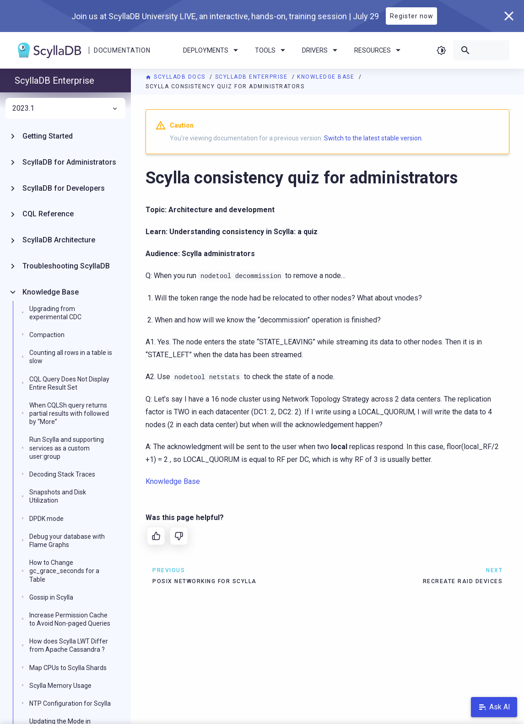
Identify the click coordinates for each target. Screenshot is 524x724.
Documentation (122, 50)
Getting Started (47, 136)
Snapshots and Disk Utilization (57, 496)
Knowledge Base (327, 77)
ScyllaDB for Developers (63, 188)
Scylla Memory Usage (60, 685)
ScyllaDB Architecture (58, 240)
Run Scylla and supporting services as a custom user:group (66, 448)
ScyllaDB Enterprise (252, 77)
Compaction (47, 334)
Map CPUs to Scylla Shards (68, 667)
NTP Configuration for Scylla (70, 703)
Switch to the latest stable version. (373, 138)
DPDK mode (46, 518)
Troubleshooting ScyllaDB (66, 266)
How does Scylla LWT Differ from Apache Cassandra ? (68, 645)
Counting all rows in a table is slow (70, 357)
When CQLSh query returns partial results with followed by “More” (69, 413)
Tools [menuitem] (271, 50)
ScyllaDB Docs (176, 77)
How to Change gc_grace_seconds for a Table (64, 571)
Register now (411, 16)
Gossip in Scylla (51, 597)
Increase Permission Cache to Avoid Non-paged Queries (69, 619)
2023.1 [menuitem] (65, 108)
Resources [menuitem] (379, 50)
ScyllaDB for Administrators (69, 162)
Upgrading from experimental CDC (55, 313)
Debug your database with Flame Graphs (67, 540)
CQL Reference (48, 213)
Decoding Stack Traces (62, 474)
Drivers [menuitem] (321, 50)
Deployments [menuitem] (212, 50)
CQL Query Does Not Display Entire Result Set (69, 383)
